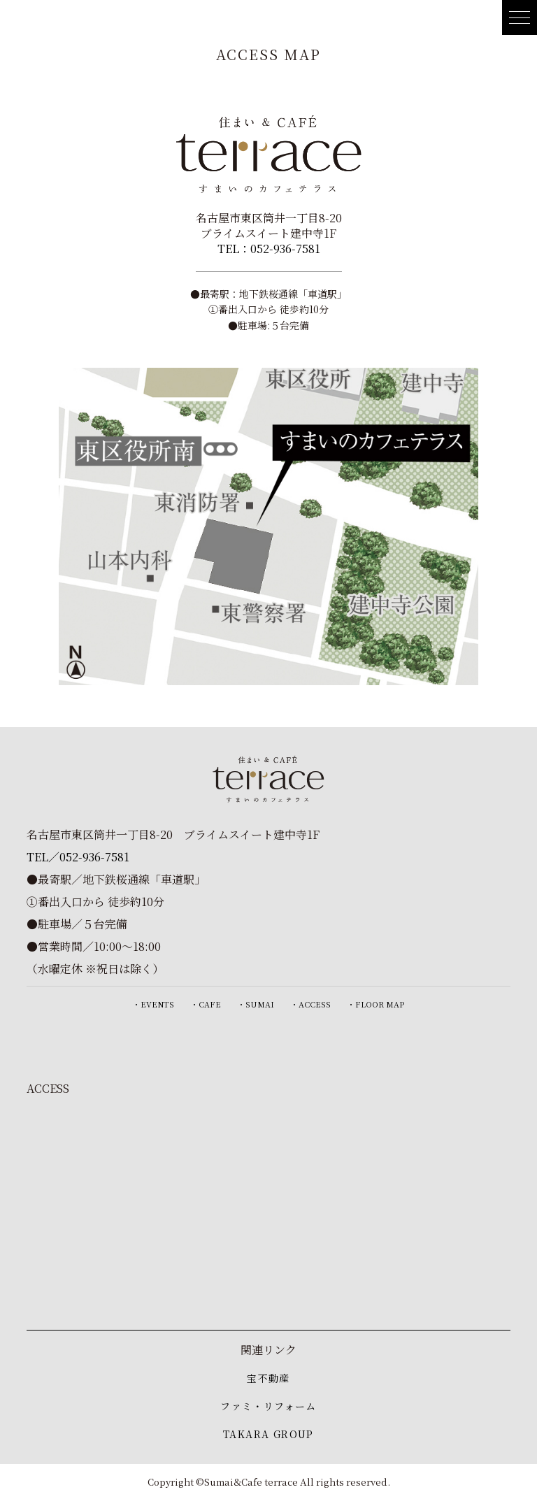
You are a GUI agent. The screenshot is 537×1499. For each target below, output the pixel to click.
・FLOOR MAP (376, 1004)
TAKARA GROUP (268, 1434)
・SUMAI (256, 1004)
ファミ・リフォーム (268, 1406)
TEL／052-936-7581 (78, 857)
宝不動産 (268, 1378)
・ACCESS (311, 1004)
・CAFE (206, 1004)
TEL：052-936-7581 (268, 249)
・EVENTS (153, 1004)
